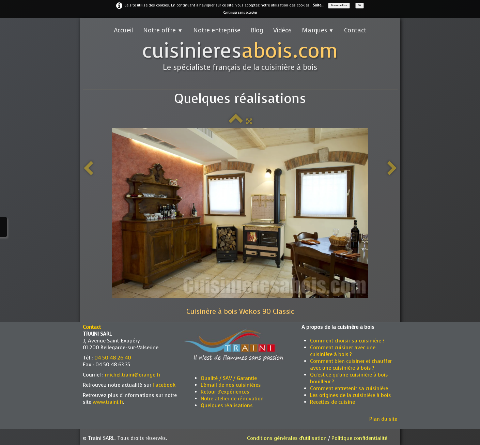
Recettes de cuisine (332, 402)
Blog (257, 30)
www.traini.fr (108, 402)
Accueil (123, 30)
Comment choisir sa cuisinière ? (347, 340)
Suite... (318, 5)
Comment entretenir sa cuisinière (349, 388)
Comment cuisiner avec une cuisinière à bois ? (342, 351)
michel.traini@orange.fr (132, 374)
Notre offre (163, 30)
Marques (318, 30)
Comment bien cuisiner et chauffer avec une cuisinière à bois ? (351, 364)
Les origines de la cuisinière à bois (350, 395)
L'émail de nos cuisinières (231, 385)
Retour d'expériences (225, 391)
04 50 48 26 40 (112, 357)
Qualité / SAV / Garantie (229, 378)
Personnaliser (339, 5)
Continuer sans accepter (240, 13)
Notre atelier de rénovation (232, 398)
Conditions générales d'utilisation (287, 438)
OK (359, 5)
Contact (355, 30)
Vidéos (282, 30)
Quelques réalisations (227, 405)
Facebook (164, 385)
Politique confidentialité (359, 438)
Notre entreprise (217, 30)
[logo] (240, 57)
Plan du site (383, 419)
